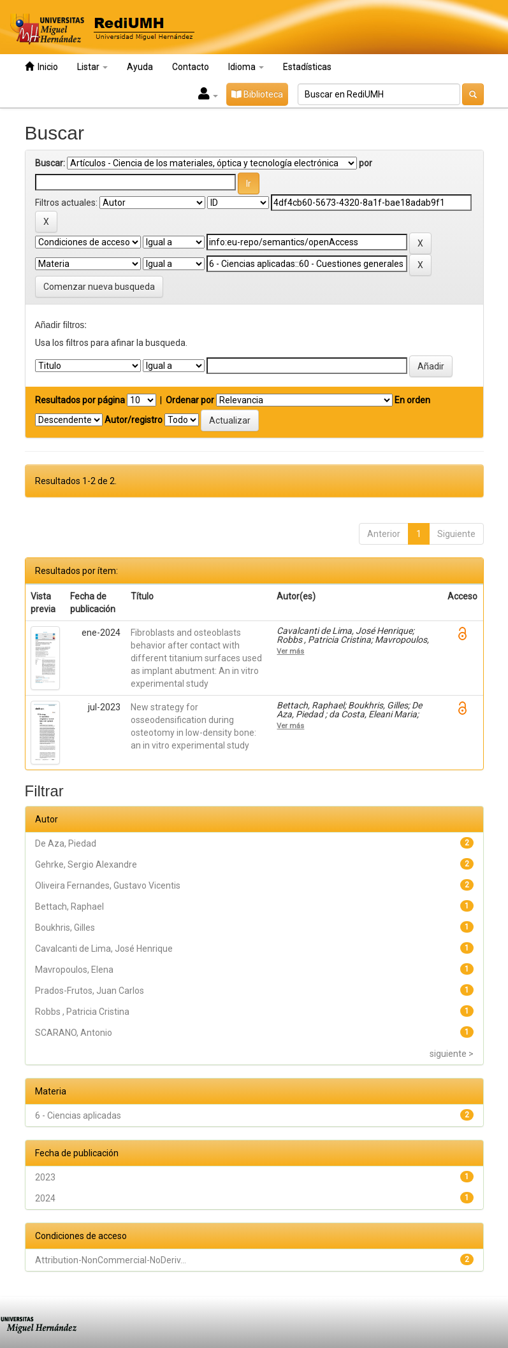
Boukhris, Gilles (65, 927)
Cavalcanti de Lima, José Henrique (104, 948)
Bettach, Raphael (69, 906)
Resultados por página (80, 400)
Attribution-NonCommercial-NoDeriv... (110, 1260)
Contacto (190, 67)
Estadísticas (307, 67)
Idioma (246, 67)
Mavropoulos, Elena (74, 969)
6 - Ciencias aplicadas (78, 1115)
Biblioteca (257, 94)
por (365, 163)
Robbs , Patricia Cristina (82, 1012)
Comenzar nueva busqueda (99, 287)
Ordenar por (190, 400)
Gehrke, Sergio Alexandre (86, 864)
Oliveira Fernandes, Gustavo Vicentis (107, 885)
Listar (92, 67)
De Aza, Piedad (65, 843)
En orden (412, 400)
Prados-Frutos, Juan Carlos (89, 991)
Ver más (290, 651)
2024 (45, 1198)
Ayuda (140, 67)
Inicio (41, 66)
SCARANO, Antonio (73, 1033)
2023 (45, 1177)
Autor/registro (134, 420)
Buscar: (50, 163)
